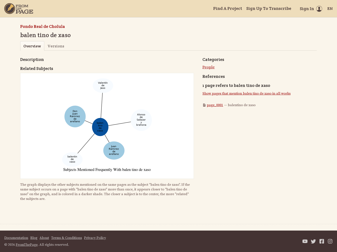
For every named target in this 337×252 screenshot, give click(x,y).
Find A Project (227, 8)
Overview (32, 46)
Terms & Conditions (66, 238)
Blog (33, 238)
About (44, 238)
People (208, 67)
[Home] (18, 8)
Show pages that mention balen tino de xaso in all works (246, 93)
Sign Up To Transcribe (268, 8)
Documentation (16, 238)
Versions (55, 46)
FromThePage (27, 245)
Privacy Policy (95, 238)
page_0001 (215, 105)
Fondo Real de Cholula (42, 26)
